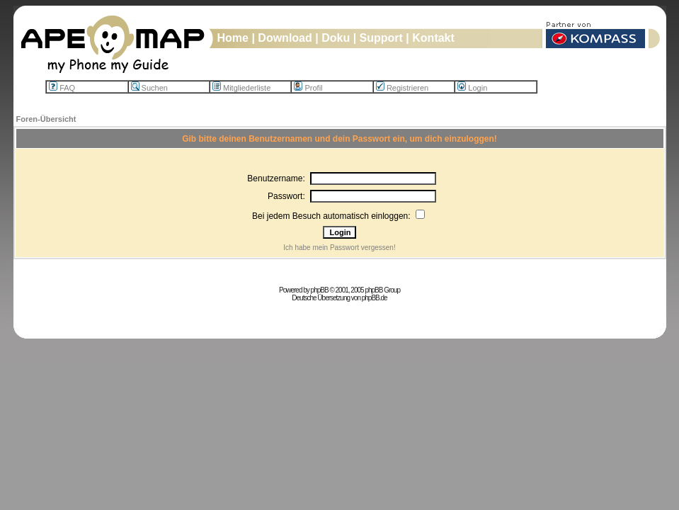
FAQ (62, 88)
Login (472, 88)
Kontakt (433, 38)
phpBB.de (374, 298)
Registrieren (402, 88)
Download (285, 38)
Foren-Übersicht (46, 119)
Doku (335, 38)
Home (233, 38)
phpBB (320, 290)
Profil (308, 88)
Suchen (149, 88)
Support (381, 38)
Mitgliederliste (241, 88)
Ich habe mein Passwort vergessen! (339, 247)
